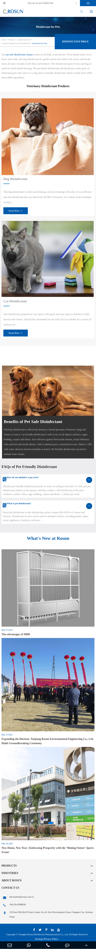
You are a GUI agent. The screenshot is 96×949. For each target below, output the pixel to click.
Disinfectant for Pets (39, 43)
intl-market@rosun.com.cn (18, 898)
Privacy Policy (51, 939)
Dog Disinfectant (15, 179)
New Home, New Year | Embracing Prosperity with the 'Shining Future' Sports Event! (48, 850)
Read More (16, 210)
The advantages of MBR (16, 634)
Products (11, 40)
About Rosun (12, 880)
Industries (10, 873)
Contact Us (10, 887)
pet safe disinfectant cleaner (19, 54)
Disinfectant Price (75, 41)
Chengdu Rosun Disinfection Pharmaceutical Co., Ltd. (43, 934)
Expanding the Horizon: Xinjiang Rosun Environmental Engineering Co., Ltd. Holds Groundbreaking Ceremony (48, 741)
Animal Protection (23, 40)
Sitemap (39, 939)
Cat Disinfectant (15, 301)
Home (4, 40)
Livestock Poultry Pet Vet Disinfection (16, 43)
